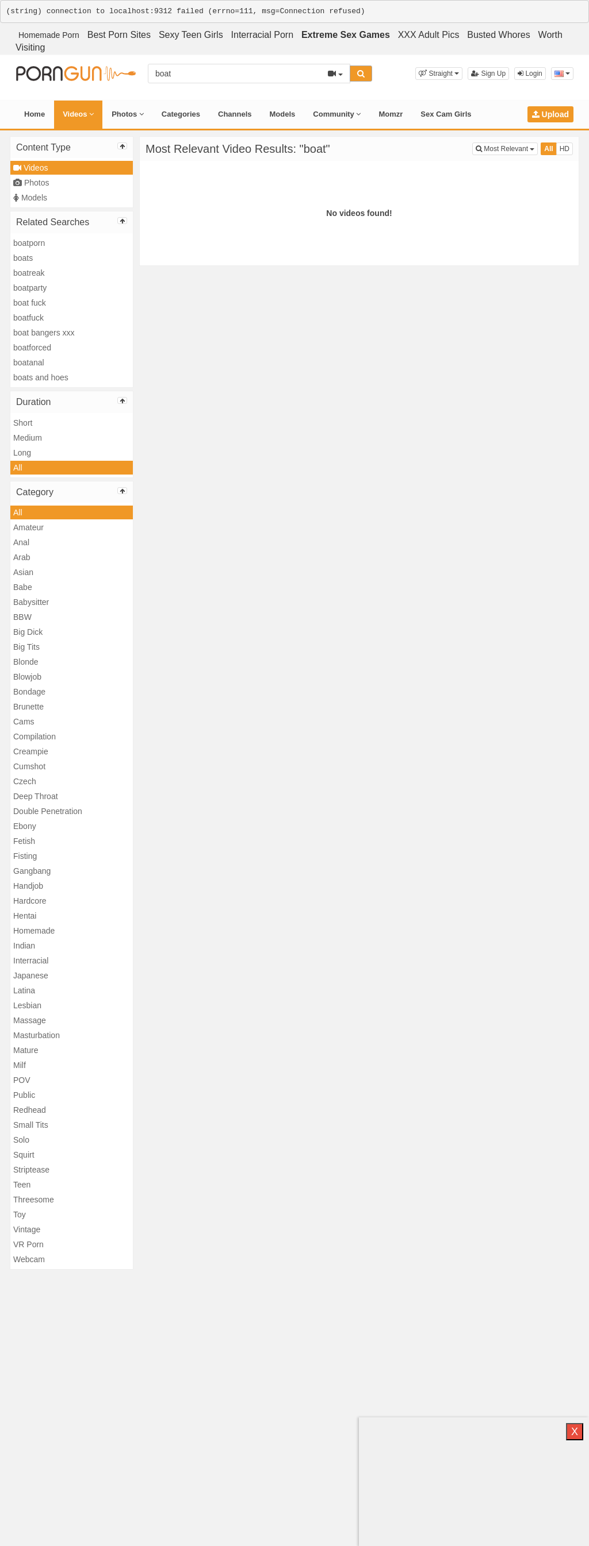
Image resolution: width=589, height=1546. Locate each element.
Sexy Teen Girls (191, 35)
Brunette (28, 706)
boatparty (30, 287)
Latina (24, 990)
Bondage (29, 691)
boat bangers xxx (44, 332)
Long (22, 452)
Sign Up (488, 74)
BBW (22, 617)
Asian (23, 572)
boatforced (32, 347)
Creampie (30, 751)
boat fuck (29, 302)
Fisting (25, 856)
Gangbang (32, 871)
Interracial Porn (262, 35)
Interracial (30, 960)
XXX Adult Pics (429, 35)
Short (22, 422)
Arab (21, 557)
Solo (21, 1139)
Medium (27, 437)
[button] (438, 73)
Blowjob (27, 676)
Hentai (24, 915)
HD (564, 149)
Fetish (24, 841)
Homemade (34, 930)
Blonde (26, 661)
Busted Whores (498, 35)
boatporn (29, 243)
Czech (24, 781)
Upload (550, 114)
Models (283, 114)
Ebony (24, 826)
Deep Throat (35, 796)
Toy (19, 1214)
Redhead (29, 1110)
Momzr (390, 114)
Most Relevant (507, 148)
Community (337, 114)
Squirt (24, 1154)
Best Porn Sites (119, 35)
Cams (24, 721)
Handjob (28, 885)
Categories (181, 114)
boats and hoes (40, 377)
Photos (128, 114)
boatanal (28, 362)
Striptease (31, 1169)
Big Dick (28, 632)
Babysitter (31, 602)
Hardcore (30, 900)
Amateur (28, 527)
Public (24, 1095)
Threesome (33, 1199)
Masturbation (36, 1035)
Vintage (26, 1229)
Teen (21, 1184)
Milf (19, 1065)
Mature (26, 1050)
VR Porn (28, 1244)
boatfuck (28, 317)
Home (34, 114)
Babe (22, 587)
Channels (235, 114)
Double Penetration (47, 811)
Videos (78, 114)
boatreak (28, 272)
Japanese (30, 975)
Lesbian (27, 1005)
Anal (21, 542)
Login (530, 74)
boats (23, 258)
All (17, 467)
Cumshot (29, 766)
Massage (29, 1020)
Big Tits (26, 646)
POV (21, 1080)
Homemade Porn (48, 35)
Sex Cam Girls (445, 114)
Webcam (29, 1259)
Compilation (34, 736)
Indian (24, 945)
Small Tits (30, 1124)
